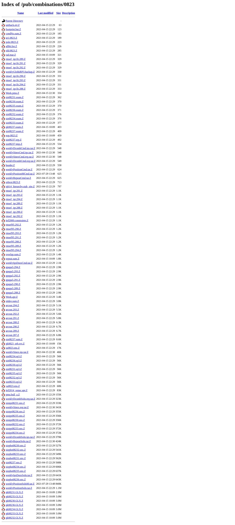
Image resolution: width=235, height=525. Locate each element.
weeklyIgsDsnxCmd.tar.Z (19, 263)
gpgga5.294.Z (13, 267)
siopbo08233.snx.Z (16, 454)
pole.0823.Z (12, 42)
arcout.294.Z (12, 305)
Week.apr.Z (12, 296)
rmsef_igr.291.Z (14, 190)
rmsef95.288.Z (13, 241)
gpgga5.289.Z (13, 288)
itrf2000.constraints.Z (17, 220)
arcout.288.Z (12, 322)
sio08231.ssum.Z (15, 97)
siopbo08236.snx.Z (16, 479)
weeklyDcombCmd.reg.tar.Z (21, 161)
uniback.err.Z (13, 25)
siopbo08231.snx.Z (16, 458)
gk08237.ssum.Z (14, 127)
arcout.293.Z (12, 309)
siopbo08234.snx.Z (16, 466)
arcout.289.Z (12, 330)
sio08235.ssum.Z (15, 105)
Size (58, 13)
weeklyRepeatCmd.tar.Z (18, 178)
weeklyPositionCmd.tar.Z (19, 169)
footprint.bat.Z (13, 29)
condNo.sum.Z (13, 33)
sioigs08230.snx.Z (15, 420)
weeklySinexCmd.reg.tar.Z (20, 156)
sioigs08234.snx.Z (15, 432)
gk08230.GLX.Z (14, 500)
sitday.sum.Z (12, 301)
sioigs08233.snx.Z (15, 428)
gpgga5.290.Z (13, 284)
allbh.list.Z (11, 46)
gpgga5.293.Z (13, 271)
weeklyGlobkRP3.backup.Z (20, 71)
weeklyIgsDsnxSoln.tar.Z (19, 475)
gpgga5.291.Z (13, 280)
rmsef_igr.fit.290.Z (15, 76)
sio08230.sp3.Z (14, 364)
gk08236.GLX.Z (14, 505)
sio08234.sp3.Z (14, 356)
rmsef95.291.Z (13, 237)
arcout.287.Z (12, 335)
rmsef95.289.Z (13, 246)
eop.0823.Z (12, 135)
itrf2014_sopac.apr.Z (16, 390)
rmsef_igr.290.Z (14, 212)
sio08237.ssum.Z (15, 131)
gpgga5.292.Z (13, 275)
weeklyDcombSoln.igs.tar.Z (20, 437)
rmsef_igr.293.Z (14, 195)
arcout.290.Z (12, 326)
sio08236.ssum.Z (15, 110)
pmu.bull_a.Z (13, 394)
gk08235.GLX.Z (14, 496)
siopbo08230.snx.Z (16, 445)
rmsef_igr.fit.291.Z (15, 63)
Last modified (45, 13)
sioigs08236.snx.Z (15, 411)
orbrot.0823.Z (13, 182)
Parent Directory (14, 20)
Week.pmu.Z (12, 93)
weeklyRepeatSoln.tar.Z (18, 441)
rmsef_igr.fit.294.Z (15, 84)
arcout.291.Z (12, 318)
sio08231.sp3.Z (14, 369)
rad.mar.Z (11, 54)
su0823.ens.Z (13, 347)
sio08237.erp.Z (14, 139)
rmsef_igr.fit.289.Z (15, 59)
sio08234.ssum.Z (15, 118)
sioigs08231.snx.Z (15, 403)
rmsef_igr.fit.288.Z (15, 88)
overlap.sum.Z (13, 254)
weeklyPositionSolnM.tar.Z (20, 483)
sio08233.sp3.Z (14, 381)
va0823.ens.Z (13, 386)
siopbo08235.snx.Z (16, 471)
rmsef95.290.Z (13, 229)
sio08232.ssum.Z (15, 114)
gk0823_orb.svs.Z (15, 343)
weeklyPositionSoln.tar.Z (19, 488)
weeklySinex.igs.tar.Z (17, 352)
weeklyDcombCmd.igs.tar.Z (20, 148)
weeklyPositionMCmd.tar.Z (20, 173)
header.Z (10, 165)
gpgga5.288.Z (13, 292)
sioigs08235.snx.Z (15, 415)
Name (20, 13)
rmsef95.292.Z (13, 224)
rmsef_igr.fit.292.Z (15, 67)
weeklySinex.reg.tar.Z (17, 407)
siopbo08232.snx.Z (16, 449)
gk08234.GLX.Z (14, 509)
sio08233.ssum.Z (15, 122)
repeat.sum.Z (12, 258)
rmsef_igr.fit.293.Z (15, 80)
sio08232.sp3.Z (14, 377)
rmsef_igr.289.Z (14, 203)
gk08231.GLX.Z (14, 492)
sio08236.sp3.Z (14, 360)
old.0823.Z (11, 50)
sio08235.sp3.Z (14, 373)
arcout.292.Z (12, 313)
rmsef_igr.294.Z (14, 199)
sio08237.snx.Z (14, 462)
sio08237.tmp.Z (14, 144)
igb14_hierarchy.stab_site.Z (20, 186)
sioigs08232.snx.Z (15, 424)
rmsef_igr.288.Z (14, 207)
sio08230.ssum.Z (15, 101)
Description (68, 13)
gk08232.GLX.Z (14, 517)
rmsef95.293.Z (13, 233)
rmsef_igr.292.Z (14, 216)
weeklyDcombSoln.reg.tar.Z (20, 398)
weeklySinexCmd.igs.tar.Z (19, 152)
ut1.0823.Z (11, 37)
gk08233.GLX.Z (14, 513)
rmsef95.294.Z (13, 250)
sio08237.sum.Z (14, 339)
